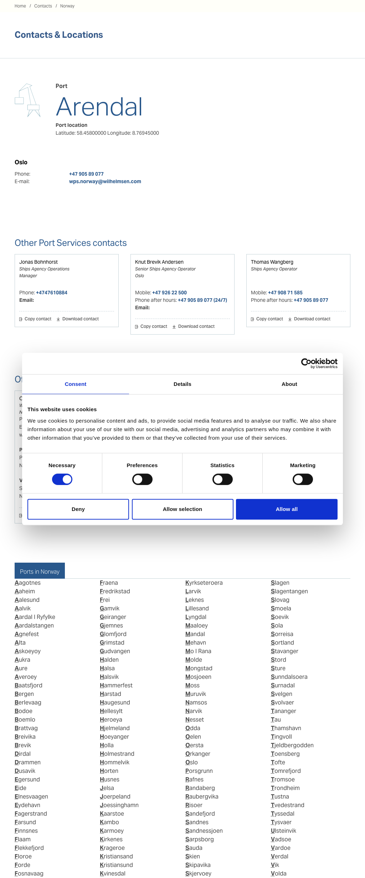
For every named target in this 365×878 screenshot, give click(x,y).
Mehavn (195, 642)
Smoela (281, 608)
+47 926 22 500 (169, 292)
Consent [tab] (76, 384)
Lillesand (197, 608)
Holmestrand (117, 754)
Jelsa (107, 788)
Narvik (193, 711)
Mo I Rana (198, 651)
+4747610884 (51, 292)
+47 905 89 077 (86, 174)
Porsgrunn (199, 771)
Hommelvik (114, 762)
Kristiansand (116, 856)
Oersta (194, 745)
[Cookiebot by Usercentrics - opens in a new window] (306, 363)
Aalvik (23, 608)
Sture (278, 668)
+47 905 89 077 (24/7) (202, 300)
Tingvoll (281, 736)
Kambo (109, 822)
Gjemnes (111, 625)
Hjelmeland (115, 728)
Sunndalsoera (289, 677)
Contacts (43, 6)
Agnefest (27, 634)
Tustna (280, 796)
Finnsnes (26, 831)
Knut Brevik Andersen (159, 262)
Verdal (279, 856)
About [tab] (289, 384)
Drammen (28, 762)
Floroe (23, 856)
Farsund (25, 822)
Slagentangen (289, 591)
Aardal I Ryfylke (35, 617)
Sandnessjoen (204, 831)
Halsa (107, 668)
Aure (21, 668)
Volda (279, 873)
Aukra (22, 659)
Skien (192, 856)
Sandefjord (200, 813)
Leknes (194, 600)
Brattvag (26, 728)
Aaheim (25, 591)
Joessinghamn (119, 805)
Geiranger (113, 617)
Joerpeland (115, 796)
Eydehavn (27, 805)
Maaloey (196, 625)
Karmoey (112, 831)
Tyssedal (282, 813)
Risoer (193, 805)
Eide (20, 788)
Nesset (194, 719)
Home (20, 6)
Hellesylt (111, 711)
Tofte (278, 762)
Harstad (110, 694)
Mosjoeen (198, 677)
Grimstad (112, 642)
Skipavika (198, 865)
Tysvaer (281, 822)
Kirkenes (111, 839)
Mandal (195, 634)
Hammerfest (116, 685)
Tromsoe (283, 779)
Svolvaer (282, 702)
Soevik (280, 617)
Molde (193, 659)
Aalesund (27, 600)
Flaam (23, 839)
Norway (67, 6)
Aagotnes (28, 583)
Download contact (80, 319)
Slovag (280, 600)
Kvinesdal (112, 873)
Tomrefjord (286, 771)
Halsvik (109, 677)
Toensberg (285, 754)
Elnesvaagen (31, 796)
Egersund (27, 779)
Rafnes (194, 779)
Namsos (196, 702)
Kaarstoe (112, 813)
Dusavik (25, 771)
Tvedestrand (287, 805)
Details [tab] (182, 384)
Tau (276, 719)
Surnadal (283, 685)
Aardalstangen (34, 625)
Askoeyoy (28, 651)
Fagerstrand (31, 813)
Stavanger (284, 651)
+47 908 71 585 (285, 292)
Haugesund (115, 702)
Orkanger (197, 754)
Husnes (109, 779)
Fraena (109, 583)
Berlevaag (28, 702)
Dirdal (23, 754)
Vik (275, 865)
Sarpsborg (199, 839)
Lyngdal (195, 617)
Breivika (25, 736)
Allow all (287, 509)
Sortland (282, 642)
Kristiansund (116, 865)
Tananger (283, 711)
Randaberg (200, 788)
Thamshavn (286, 728)
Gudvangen (115, 651)
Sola (277, 625)
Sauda (193, 848)
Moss (192, 685)
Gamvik (109, 608)
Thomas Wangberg (272, 262)
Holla (107, 745)
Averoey (26, 677)
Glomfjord (113, 634)
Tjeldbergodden (292, 745)
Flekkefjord (29, 848)
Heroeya (111, 719)
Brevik (23, 745)
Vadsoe (281, 839)
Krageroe (112, 848)
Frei (105, 600)
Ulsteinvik (283, 831)
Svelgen (281, 694)
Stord (278, 659)
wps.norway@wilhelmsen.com (105, 181)
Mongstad (198, 668)
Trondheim (285, 788)
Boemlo (25, 719)
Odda (192, 728)
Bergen (24, 694)
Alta (20, 642)
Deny (78, 509)
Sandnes (197, 822)
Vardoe (281, 848)
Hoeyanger (114, 736)
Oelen (193, 736)
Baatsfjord (28, 685)
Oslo (191, 762)
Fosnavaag (29, 873)
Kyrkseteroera (204, 583)
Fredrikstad (115, 591)
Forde (22, 865)
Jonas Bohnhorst (38, 262)
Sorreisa (282, 634)
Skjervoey (198, 873)
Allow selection (182, 509)
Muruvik (195, 694)
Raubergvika (202, 796)
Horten (109, 771)
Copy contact (38, 319)
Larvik (193, 591)
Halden (109, 659)
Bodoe (23, 711)
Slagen (280, 583)
